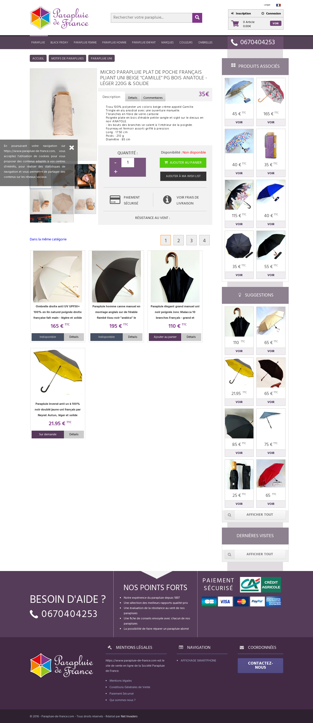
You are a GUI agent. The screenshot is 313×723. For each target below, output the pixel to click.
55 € (271, 267)
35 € (271, 165)
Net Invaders (129, 716)
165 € (271, 114)
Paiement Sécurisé (122, 693)
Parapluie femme (85, 42)
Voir (276, 23)
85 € (239, 444)
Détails (73, 337)
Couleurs (186, 42)
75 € (271, 444)
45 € (239, 114)
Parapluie (38, 42)
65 (271, 495)
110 (239, 343)
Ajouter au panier (183, 163)
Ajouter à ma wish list (183, 176)
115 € (239, 216)
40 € (239, 165)
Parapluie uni (101, 58)
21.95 (239, 394)
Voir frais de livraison (188, 201)
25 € (239, 495)
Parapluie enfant (144, 42)
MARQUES (167, 42)
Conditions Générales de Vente (130, 687)
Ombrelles (205, 42)
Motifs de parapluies (67, 58)
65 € (271, 343)
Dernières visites (255, 536)
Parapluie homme (114, 42)
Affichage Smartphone (198, 660)
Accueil (38, 58)
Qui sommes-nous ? (122, 700)
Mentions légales (121, 680)
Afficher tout (249, 515)
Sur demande (47, 434)
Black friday (59, 42)
